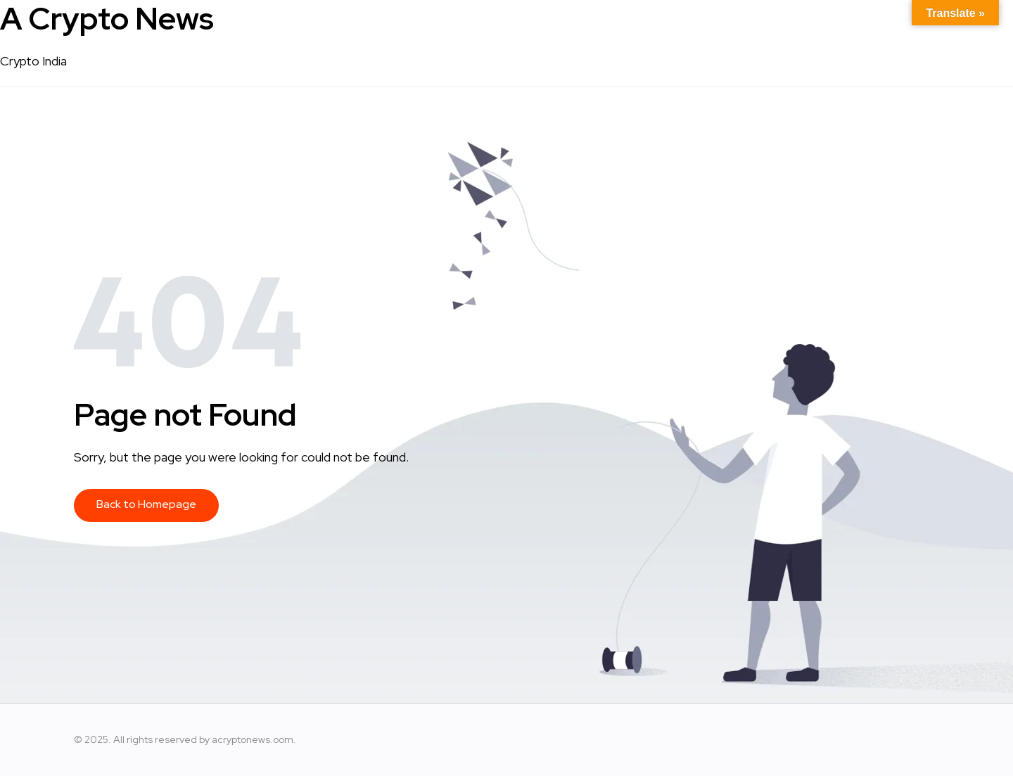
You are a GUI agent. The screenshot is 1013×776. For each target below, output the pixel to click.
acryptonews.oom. (254, 739)
